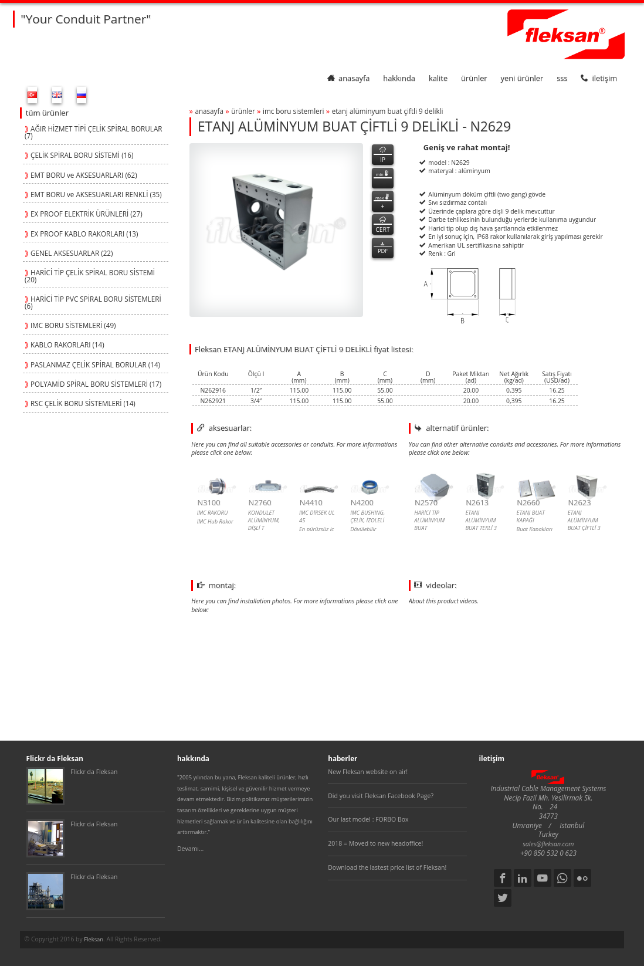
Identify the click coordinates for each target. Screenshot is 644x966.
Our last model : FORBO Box (368, 819)
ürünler (474, 78)
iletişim (599, 78)
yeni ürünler (522, 78)
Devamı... (190, 849)
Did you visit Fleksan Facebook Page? (380, 796)
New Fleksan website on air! (368, 772)
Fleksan (93, 939)
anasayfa (348, 78)
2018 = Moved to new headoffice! (375, 843)
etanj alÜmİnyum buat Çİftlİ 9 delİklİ (387, 111)
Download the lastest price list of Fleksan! (387, 867)
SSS (562, 78)
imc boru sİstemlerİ (293, 111)
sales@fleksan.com (548, 844)
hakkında (399, 78)
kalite (438, 78)
